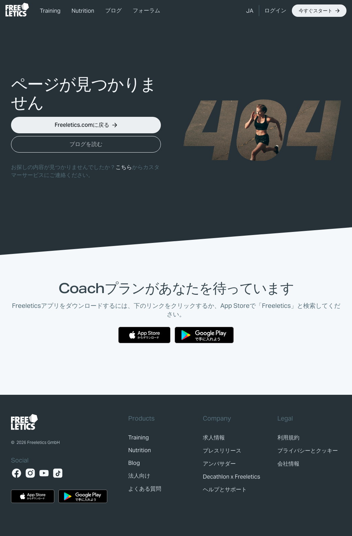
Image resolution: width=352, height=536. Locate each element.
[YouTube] (44, 473)
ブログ (113, 10)
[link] (17, 9)
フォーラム (146, 10)
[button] (250, 10)
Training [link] (50, 10)
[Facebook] (16, 473)
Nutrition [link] (83, 10)
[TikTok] (57, 473)
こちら (124, 167)
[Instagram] (30, 473)
